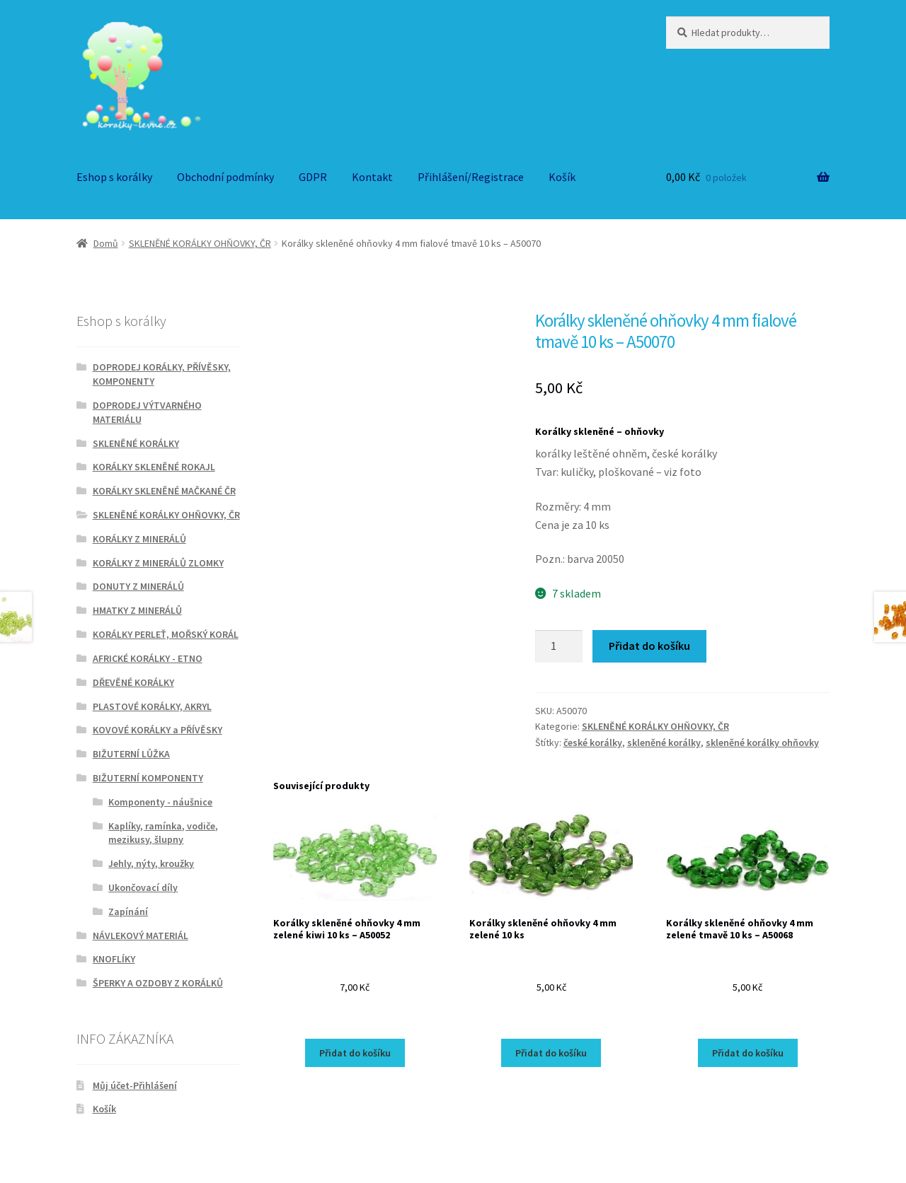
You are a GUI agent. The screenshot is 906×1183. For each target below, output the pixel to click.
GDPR (313, 177)
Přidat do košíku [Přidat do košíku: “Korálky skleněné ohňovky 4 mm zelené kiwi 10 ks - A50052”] (355, 1053)
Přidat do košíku (649, 646)
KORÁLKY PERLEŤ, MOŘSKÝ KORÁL (166, 634)
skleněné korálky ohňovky (762, 742)
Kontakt (372, 177)
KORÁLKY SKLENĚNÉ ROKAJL (154, 466)
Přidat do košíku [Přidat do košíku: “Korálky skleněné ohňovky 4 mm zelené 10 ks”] (551, 1053)
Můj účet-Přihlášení (135, 1085)
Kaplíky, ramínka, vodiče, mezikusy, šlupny (163, 833)
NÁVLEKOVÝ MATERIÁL (140, 935)
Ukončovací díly (143, 887)
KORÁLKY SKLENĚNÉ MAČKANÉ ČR (164, 490)
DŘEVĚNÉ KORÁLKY (133, 682)
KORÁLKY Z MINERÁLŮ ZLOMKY (158, 562)
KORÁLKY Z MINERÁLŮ (139, 538)
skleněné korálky (664, 742)
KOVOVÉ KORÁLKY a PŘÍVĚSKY (157, 729)
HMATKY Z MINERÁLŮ (137, 610)
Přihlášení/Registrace (471, 177)
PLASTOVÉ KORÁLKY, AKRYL (152, 706)
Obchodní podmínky (225, 177)
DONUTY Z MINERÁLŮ (138, 586)
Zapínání (128, 911)
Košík (562, 177)
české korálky (592, 742)
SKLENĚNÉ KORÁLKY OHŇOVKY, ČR (200, 243)
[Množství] (559, 646)
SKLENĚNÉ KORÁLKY (136, 443)
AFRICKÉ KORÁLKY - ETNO (147, 658)
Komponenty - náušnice (160, 802)
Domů (105, 243)
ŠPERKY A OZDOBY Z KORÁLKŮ (158, 983)
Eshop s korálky (114, 177)
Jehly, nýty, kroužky (151, 863)
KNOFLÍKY (114, 958)
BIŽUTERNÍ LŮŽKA (131, 753)
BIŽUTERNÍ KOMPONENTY (148, 777)
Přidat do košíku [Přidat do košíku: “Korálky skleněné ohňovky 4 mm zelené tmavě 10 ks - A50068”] (748, 1053)
